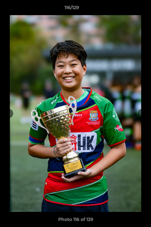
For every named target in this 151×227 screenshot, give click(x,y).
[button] (128, 9)
